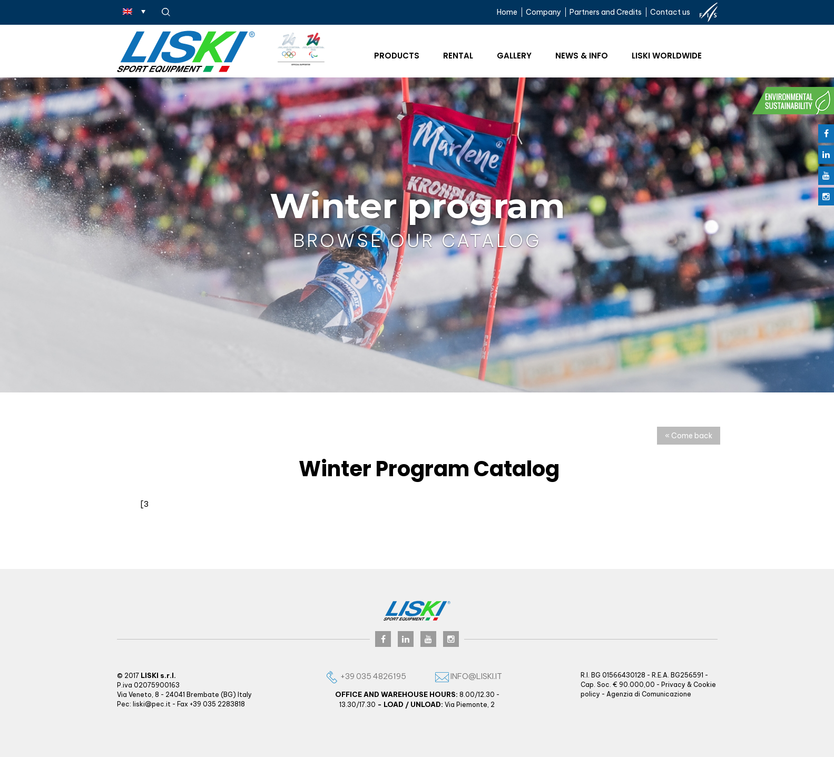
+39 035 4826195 (365, 676)
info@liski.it (468, 676)
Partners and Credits (606, 12)
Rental (458, 55)
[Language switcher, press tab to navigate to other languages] (134, 11)
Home (507, 12)
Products (396, 55)
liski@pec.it (152, 704)
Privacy (673, 685)
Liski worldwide (667, 55)
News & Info (581, 55)
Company (543, 12)
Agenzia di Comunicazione (648, 694)
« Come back (688, 435)
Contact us (670, 12)
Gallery (514, 55)
